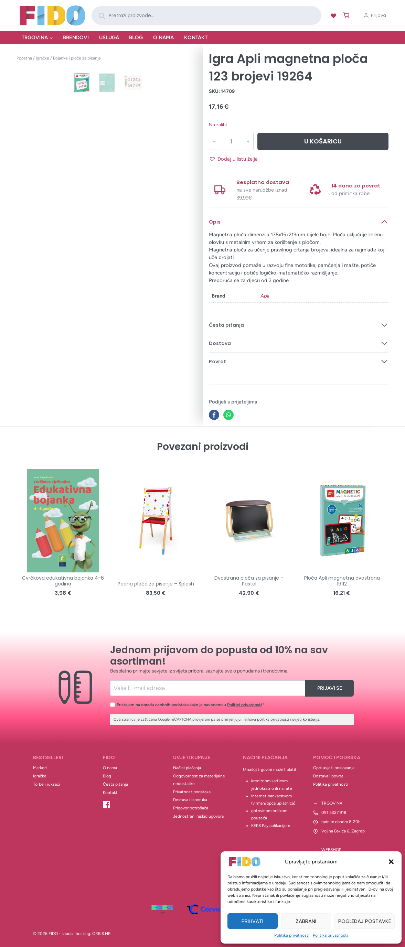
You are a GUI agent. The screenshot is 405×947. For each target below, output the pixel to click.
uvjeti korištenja (305, 719)
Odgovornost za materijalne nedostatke (199, 780)
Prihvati (252, 921)
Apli (264, 296)
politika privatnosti (273, 719)
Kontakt (195, 37)
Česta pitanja (115, 784)
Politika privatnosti (291, 935)
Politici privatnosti (244, 704)
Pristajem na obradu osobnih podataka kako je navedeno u (191, 704)
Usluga (109, 37)
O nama (163, 37)
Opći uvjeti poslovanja (333, 767)
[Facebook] (214, 415)
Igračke (39, 776)
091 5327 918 (333, 812)
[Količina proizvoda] (231, 141)
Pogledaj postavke (364, 921)
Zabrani (306, 921)
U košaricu (323, 141)
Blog (136, 37)
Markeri (40, 767)
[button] (391, 861)
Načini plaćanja (187, 767)
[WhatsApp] (228, 415)
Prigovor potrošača (190, 808)
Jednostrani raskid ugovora (198, 816)
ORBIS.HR (101, 933)
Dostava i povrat (328, 776)
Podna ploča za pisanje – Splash (156, 583)
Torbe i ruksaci (46, 784)
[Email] (207, 688)
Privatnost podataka (192, 791)
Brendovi (76, 37)
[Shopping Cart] (344, 15)
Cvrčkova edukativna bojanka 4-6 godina (63, 580)
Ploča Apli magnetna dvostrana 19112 (342, 580)
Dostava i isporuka (190, 799)
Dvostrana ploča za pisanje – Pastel (249, 580)
